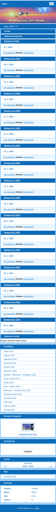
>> (51, 466)
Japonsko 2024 (10, 359)
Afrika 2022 (8, 351)
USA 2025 (8, 402)
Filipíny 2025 (9, 355)
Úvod (6, 26)
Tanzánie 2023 (10, 398)
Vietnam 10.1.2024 (12, 59)
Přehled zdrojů (10, 477)
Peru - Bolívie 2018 (12, 386)
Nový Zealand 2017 (12, 379)
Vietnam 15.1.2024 (12, 145)
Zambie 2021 (9, 410)
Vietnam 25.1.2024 (12, 320)
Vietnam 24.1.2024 (12, 302)
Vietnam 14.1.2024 (12, 128)
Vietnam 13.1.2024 (12, 111)
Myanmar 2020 (10, 371)
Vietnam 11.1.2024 (12, 76)
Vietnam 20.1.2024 (12, 232)
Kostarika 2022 (10, 363)
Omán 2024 (9, 382)
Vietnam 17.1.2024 (12, 180)
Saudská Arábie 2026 (13, 394)
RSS (37, 508)
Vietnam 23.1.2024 (12, 285)
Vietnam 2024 (28, 53)
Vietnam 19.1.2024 (12, 215)
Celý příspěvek (9, 53)
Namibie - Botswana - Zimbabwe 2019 (20, 375)
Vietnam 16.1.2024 (12, 163)
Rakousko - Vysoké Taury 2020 (17, 390)
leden (25, 466)
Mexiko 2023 (9, 367)
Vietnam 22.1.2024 (12, 267)
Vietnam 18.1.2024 (12, 198)
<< (5, 466)
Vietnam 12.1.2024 (12, 93)
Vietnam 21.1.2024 (12, 250)
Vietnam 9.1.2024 (11, 41)
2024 (12, 26)
